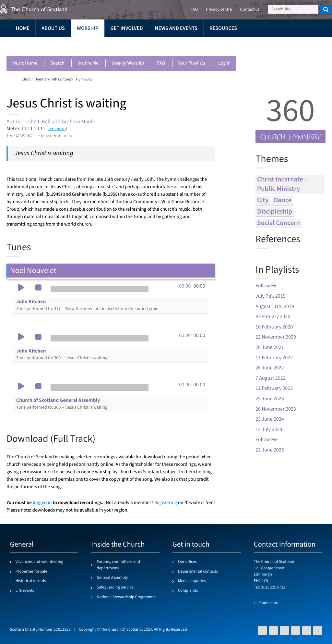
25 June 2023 (269, 398)
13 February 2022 (274, 358)
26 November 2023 (275, 409)
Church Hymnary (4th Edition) (46, 79)
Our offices (187, 562)
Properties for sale (31, 572)
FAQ (161, 63)
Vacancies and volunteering (39, 562)
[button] (21, 288)
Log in (224, 63)
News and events (176, 28)
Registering (165, 503)
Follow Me (266, 286)
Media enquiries (192, 581)
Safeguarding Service (115, 587)
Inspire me (88, 63)
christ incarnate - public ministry (282, 184)
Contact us (249, 9)
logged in (42, 502)
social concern (278, 223)
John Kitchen (88, 305)
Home (23, 28)
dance (282, 200)
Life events (25, 591)
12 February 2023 (274, 388)
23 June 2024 (269, 419)
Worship (88, 28)
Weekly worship (128, 63)
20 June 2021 (269, 347)
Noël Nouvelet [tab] (110, 270)
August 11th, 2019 (274, 306)
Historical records (31, 581)
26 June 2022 (269, 368)
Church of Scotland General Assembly (62, 404)
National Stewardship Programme (126, 597)
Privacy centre (219, 9)
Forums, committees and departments (118, 565)
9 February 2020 (272, 316)
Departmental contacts (198, 572)
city (262, 200)
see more (56, 128)
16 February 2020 (274, 327)
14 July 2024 (268, 429)
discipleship (274, 212)
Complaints (188, 591)
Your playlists (191, 63)
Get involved (127, 28)
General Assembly (112, 578)
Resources (223, 28)
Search (57, 63)
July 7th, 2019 (270, 296)
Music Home (24, 63)
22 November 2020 (275, 337)
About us (53, 28)
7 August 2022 (270, 378)
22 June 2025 (269, 450)
